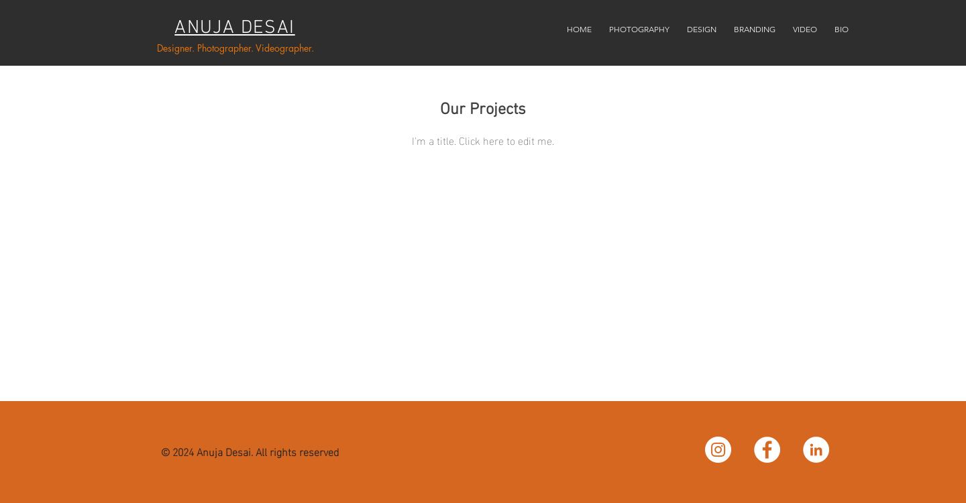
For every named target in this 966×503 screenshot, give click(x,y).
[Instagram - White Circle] (718, 450)
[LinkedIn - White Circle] (816, 450)
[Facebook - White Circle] (767, 450)
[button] (639, 23)
